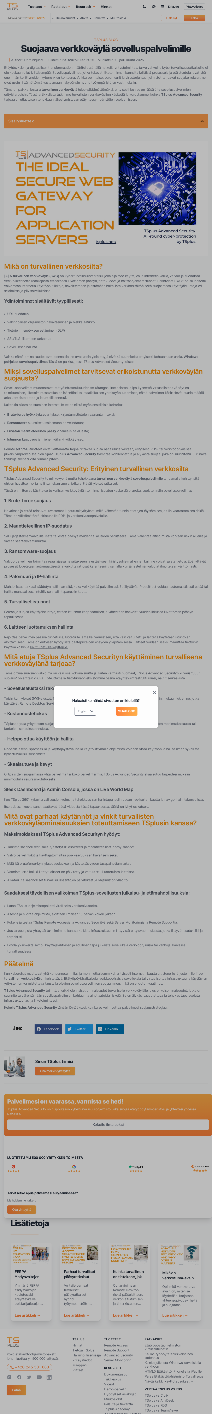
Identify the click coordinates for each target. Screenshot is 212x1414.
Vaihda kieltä (126, 711)
